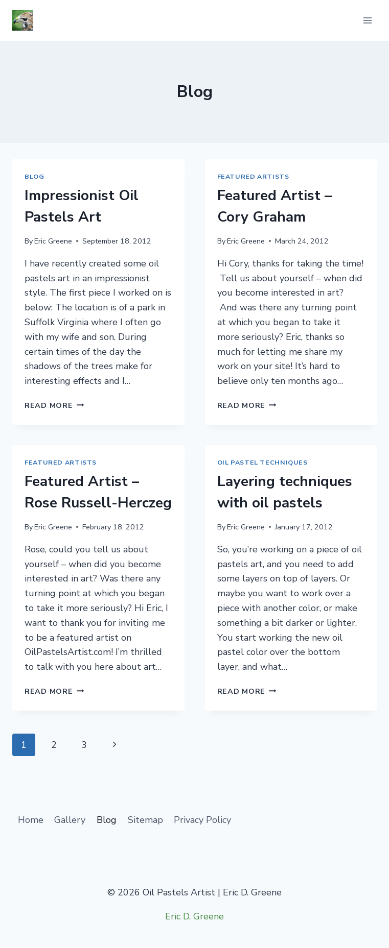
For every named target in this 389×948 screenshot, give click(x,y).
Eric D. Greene (194, 916)
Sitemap (145, 820)
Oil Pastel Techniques (262, 462)
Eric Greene (53, 241)
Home (30, 820)
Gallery (69, 820)
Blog (34, 176)
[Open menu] (367, 20)
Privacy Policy (202, 820)
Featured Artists (253, 176)
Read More (54, 405)
